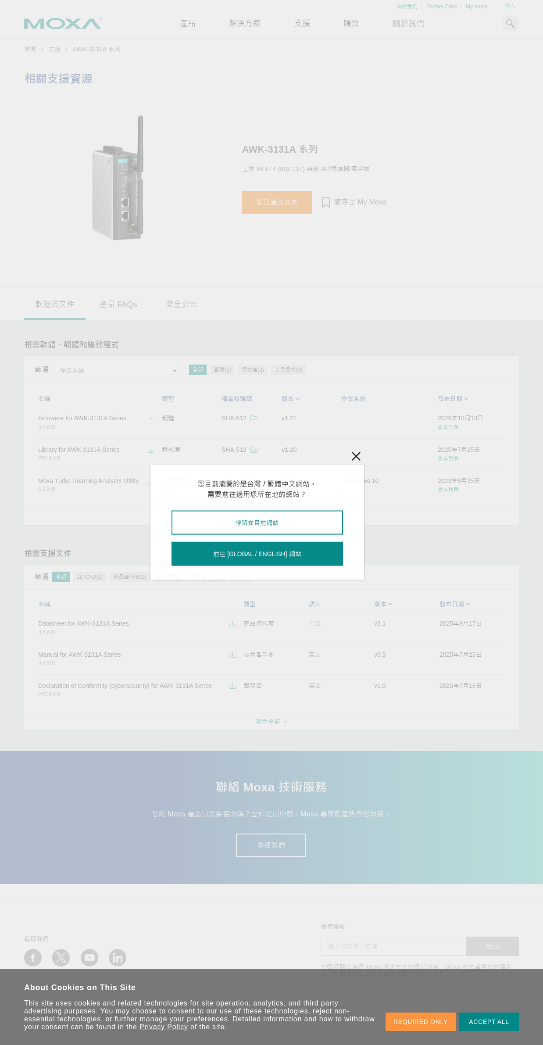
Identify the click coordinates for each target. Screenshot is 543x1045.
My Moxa (476, 6)
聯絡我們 (407, 6)
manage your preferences (184, 1019)
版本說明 (448, 427)
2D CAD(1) (90, 577)
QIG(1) (241, 577)
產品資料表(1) (130, 577)
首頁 (30, 49)
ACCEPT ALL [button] (489, 1021)
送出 (493, 946)
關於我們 (408, 23)
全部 (198, 370)
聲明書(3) (168, 577)
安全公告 (181, 304)
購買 (351, 23)
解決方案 (245, 23)
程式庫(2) (253, 370)
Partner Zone (441, 6)
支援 (302, 23)
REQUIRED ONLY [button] (420, 1021)
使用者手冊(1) (206, 577)
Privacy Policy (163, 1027)
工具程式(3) (288, 370)
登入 (510, 6)
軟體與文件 (55, 304)
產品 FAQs (118, 304)
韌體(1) (222, 370)
